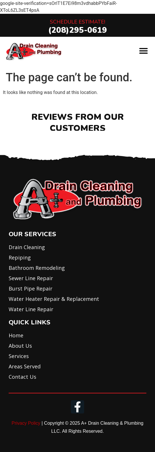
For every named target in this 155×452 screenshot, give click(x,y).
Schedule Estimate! (77, 21)
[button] (143, 51)
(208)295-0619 (77, 30)
